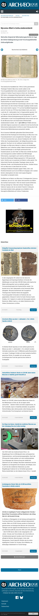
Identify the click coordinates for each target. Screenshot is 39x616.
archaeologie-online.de (7, 15)
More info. (5, 614)
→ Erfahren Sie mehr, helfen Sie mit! (12, 593)
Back (19, 570)
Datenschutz (5, 606)
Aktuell (18, 15)
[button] (7, 200)
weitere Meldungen (19, 557)
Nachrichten (25, 15)
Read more (33, 309)
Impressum (4, 601)
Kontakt (3, 604)
